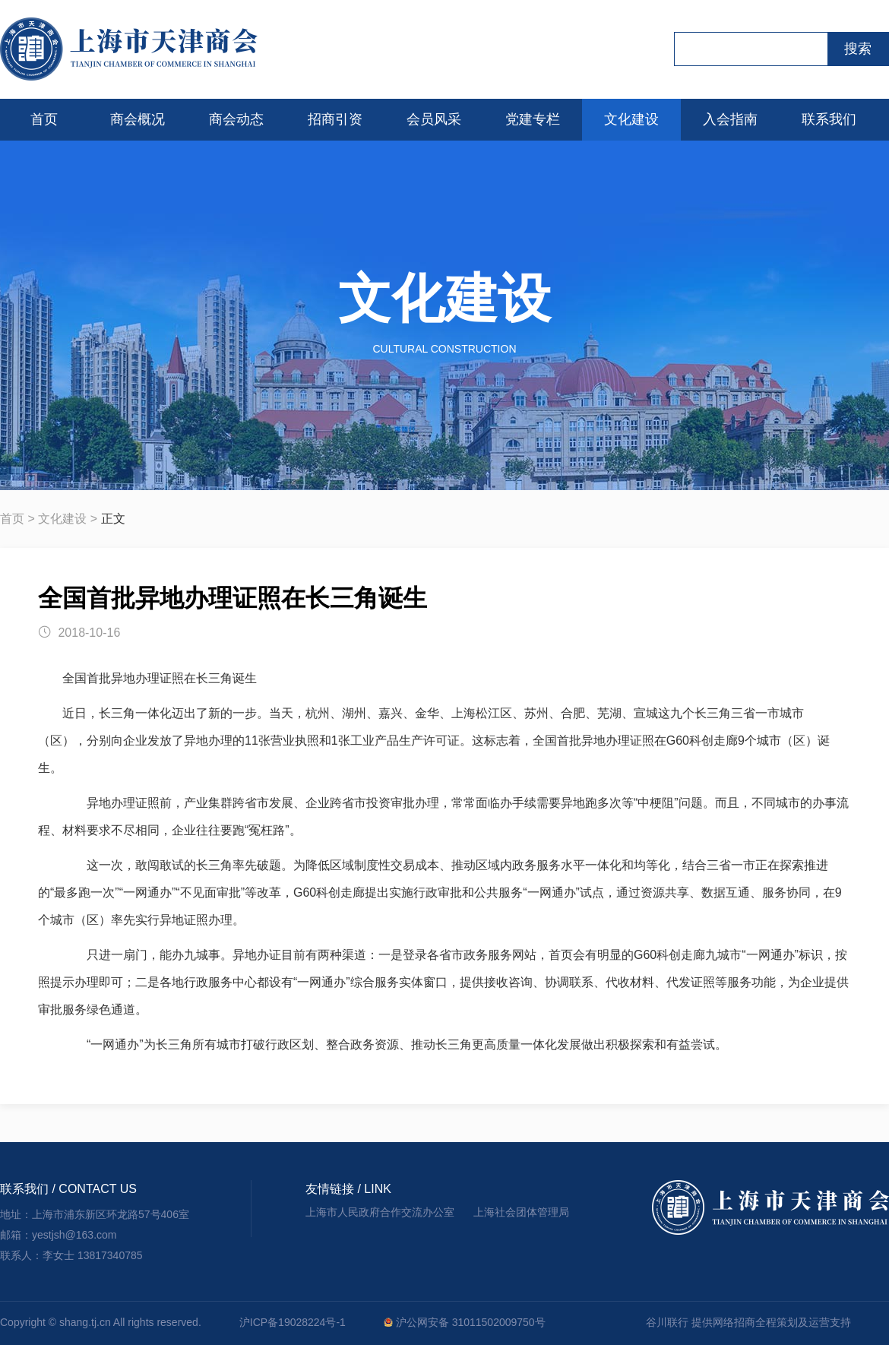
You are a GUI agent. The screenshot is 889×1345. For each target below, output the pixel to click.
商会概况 (137, 119)
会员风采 (434, 119)
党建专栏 (532, 119)
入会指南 (730, 119)
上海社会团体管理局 (521, 1212)
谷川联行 (668, 1322)
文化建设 (631, 119)
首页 (44, 119)
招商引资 (335, 119)
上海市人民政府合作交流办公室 (379, 1212)
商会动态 (236, 119)
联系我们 (829, 119)
